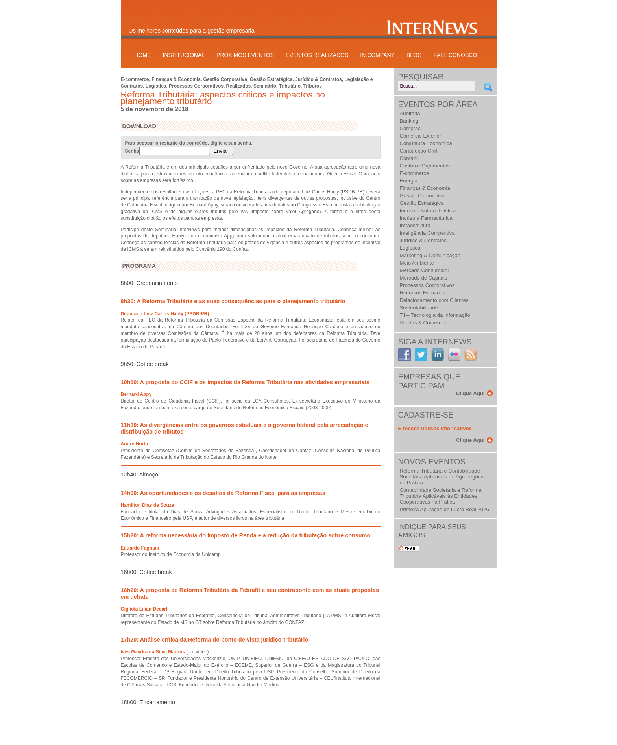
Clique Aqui (470, 393)
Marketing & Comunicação (430, 255)
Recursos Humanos (422, 293)
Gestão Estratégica (271, 79)
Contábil (409, 158)
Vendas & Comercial (423, 323)
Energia (408, 181)
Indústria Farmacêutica (426, 218)
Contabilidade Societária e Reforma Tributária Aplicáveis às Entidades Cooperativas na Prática (441, 496)
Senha (167, 151)
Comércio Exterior (421, 136)
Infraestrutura (415, 225)
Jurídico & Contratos (318, 79)
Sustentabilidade (419, 308)
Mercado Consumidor (424, 270)
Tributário (290, 86)
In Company (377, 55)
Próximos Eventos (245, 55)
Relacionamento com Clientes (434, 300)
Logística (156, 86)
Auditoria (410, 113)
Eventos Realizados (317, 55)
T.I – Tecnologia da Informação (435, 315)
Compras (410, 128)
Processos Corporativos (196, 86)
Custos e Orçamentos (425, 166)
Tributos (312, 86)
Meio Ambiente (417, 263)
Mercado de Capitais (423, 278)
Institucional (184, 55)
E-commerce (135, 79)
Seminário (264, 86)
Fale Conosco (455, 55)
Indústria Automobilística (428, 210)
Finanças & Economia (176, 79)
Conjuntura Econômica (426, 143)
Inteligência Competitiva (427, 233)
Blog (414, 55)
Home (143, 55)
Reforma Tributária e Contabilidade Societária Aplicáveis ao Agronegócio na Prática (442, 477)
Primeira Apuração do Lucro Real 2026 (444, 509)
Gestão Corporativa (225, 79)
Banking (409, 121)
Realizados (238, 86)
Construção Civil (419, 151)
